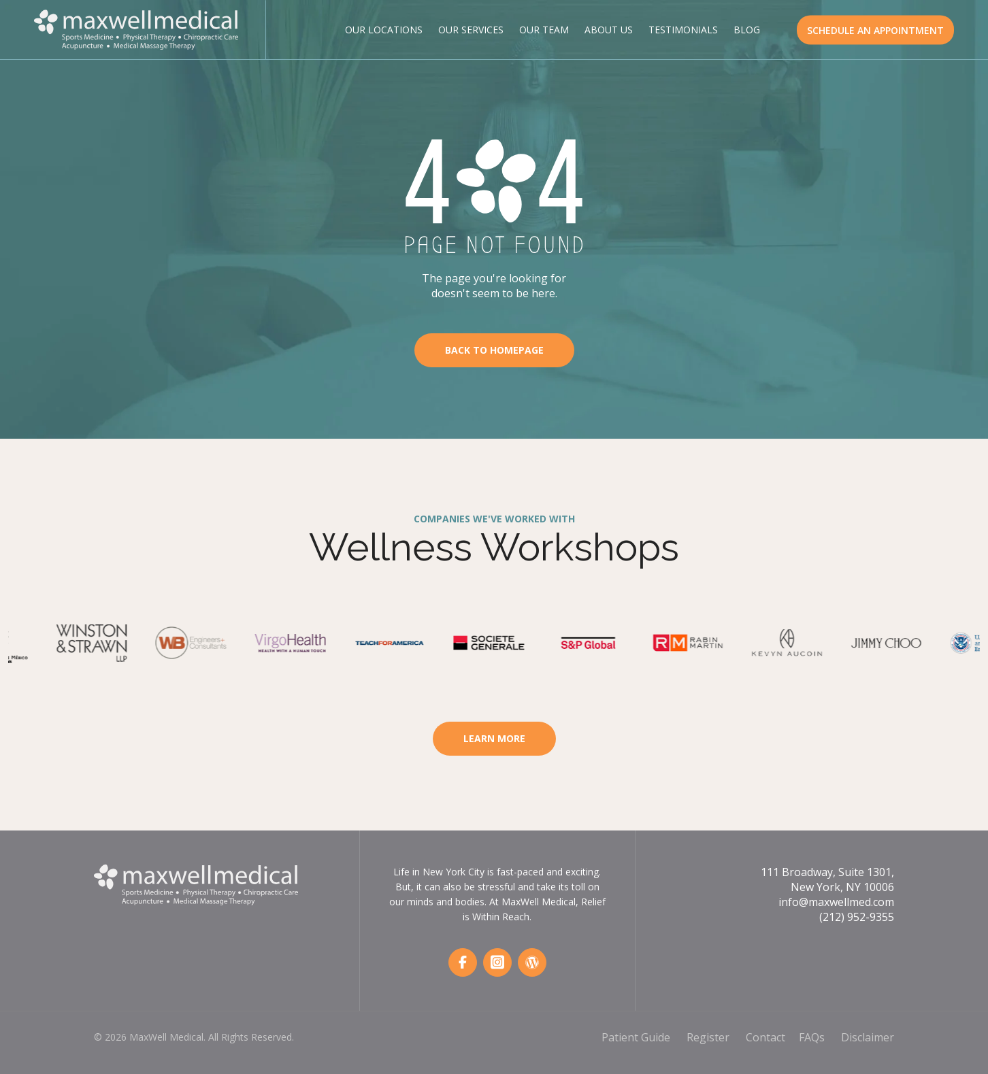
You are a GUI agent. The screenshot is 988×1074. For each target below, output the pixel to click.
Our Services (471, 29)
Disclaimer (867, 1037)
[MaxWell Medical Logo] (136, 28)
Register (708, 1037)
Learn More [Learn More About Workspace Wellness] (494, 738)
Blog (747, 29)
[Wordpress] (532, 962)
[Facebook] (462, 962)
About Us (608, 29)
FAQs (812, 1037)
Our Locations (384, 29)
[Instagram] (497, 962)
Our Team (544, 29)
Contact (765, 1037)
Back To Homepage (494, 349)
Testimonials (683, 29)
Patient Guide (636, 1037)
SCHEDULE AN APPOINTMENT (875, 29)
